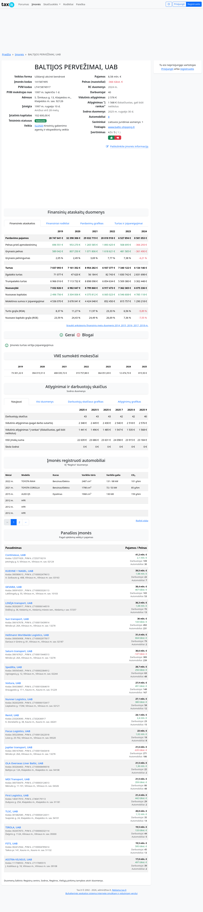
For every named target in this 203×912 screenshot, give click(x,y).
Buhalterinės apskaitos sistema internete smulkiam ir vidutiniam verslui (101, 893)
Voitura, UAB (13, 683)
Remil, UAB (12, 715)
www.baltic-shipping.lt (121, 127)
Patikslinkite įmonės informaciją (127, 146)
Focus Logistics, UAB (17, 731)
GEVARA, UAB (13, 586)
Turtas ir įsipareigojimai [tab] (129, 223)
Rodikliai (68, 4)
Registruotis (194, 4)
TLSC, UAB (11, 811)
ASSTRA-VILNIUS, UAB (18, 859)
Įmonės (36, 4)
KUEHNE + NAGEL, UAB (19, 571)
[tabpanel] (76, 277)
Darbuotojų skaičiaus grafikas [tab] (86, 401)
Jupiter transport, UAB (18, 747)
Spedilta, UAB (13, 667)
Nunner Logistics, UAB (19, 699)
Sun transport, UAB (17, 619)
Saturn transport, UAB (18, 651)
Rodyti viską (142, 520)
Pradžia (6, 54)
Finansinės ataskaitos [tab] (22, 223)
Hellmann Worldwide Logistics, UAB (27, 635)
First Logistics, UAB (17, 795)
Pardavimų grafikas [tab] (92, 223)
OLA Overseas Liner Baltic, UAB (24, 763)
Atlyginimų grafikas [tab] (129, 401)
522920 (39, 125)
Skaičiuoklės (51, 4)
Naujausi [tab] (16, 401)
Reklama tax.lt (119, 889)
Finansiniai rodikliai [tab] (57, 223)
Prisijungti (179, 4)
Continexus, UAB (15, 555)
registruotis (187, 68)
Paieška (80, 4)
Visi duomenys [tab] (44, 401)
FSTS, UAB (11, 843)
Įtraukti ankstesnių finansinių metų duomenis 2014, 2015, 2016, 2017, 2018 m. (107, 325)
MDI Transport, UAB (17, 779)
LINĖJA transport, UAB (18, 603)
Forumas (23, 4)
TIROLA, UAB (13, 827)
